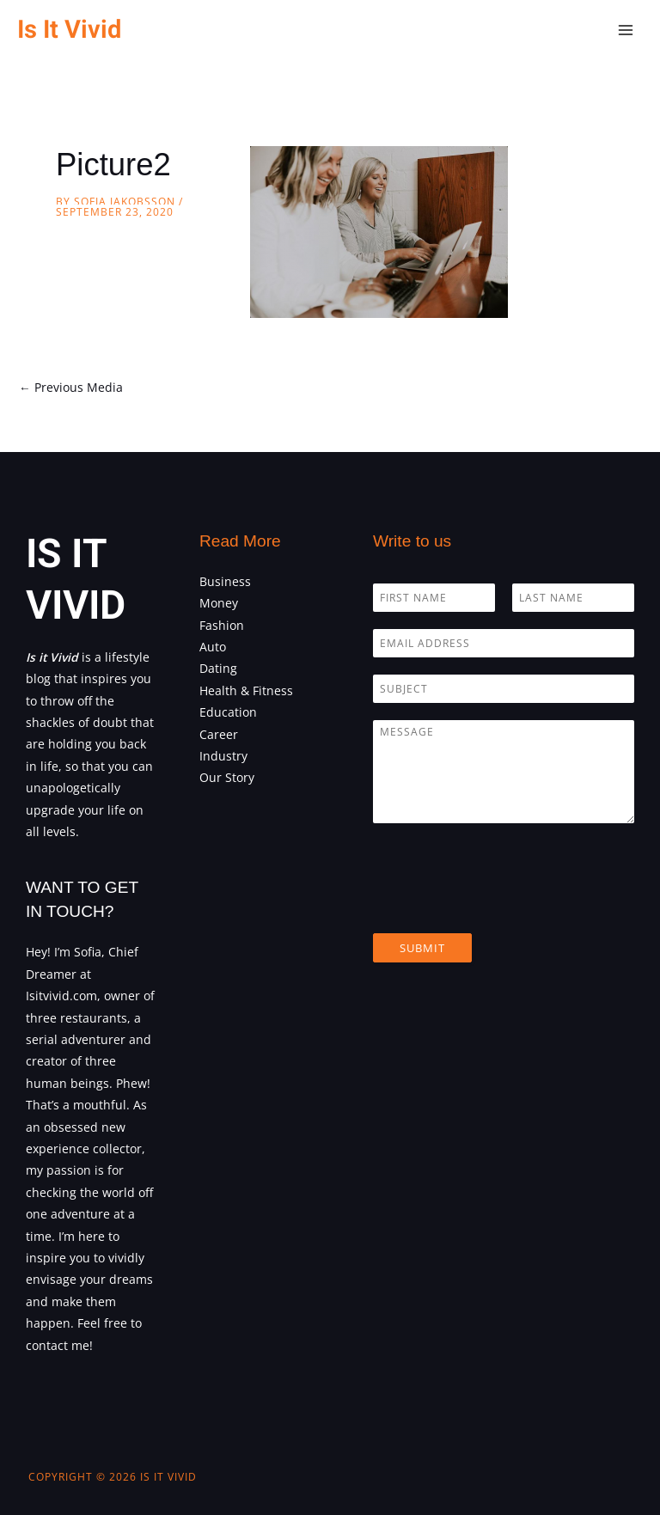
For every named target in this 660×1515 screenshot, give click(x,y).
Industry (223, 756)
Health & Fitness (246, 690)
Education (228, 712)
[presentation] (503, 904)
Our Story (226, 777)
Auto (212, 646)
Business (225, 581)
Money (218, 603)
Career (218, 734)
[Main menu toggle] (626, 30)
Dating (218, 668)
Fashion (221, 625)
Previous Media (71, 387)
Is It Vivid (69, 29)
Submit (422, 948)
